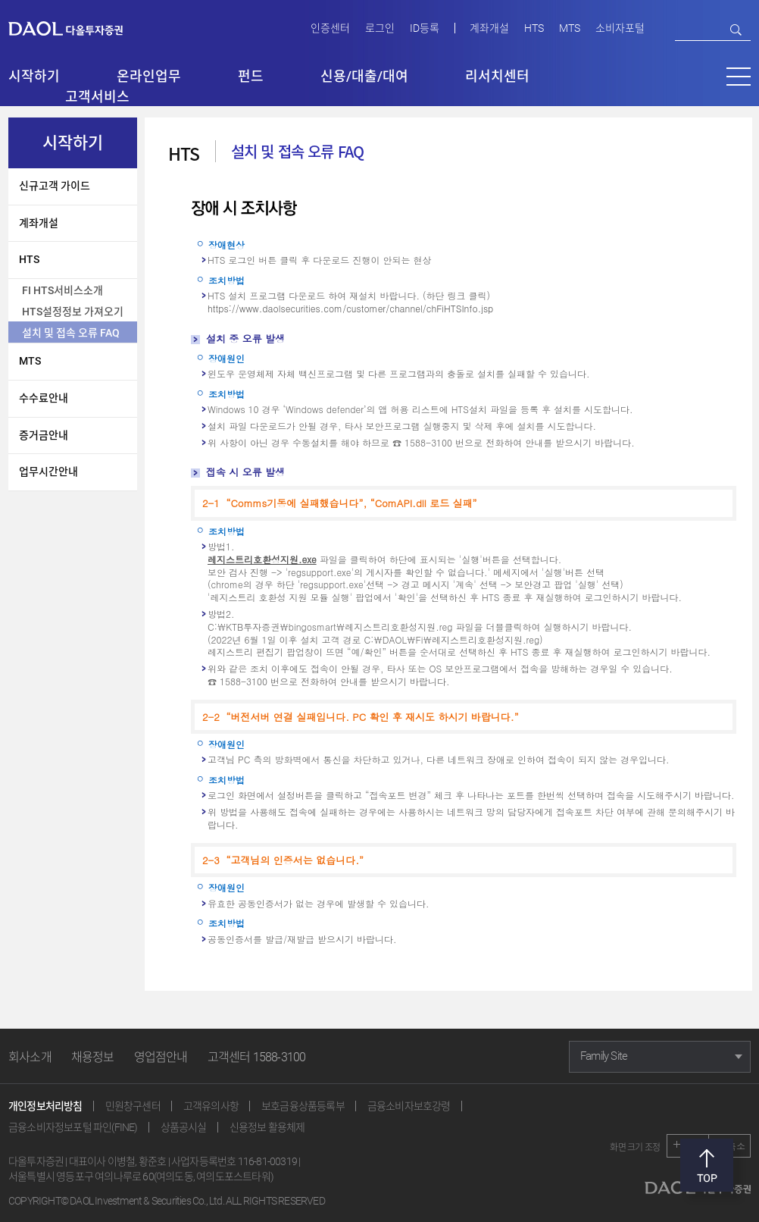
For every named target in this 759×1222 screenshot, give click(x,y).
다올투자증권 (76, 27)
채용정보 (92, 1057)
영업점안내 (161, 1057)
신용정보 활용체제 (267, 1127)
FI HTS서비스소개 (62, 290)
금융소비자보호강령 (409, 1106)
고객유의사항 (211, 1106)
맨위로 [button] (706, 1165)
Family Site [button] (603, 1056)
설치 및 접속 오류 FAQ (71, 333)
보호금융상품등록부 (303, 1106)
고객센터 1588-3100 (257, 1057)
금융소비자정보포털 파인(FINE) (73, 1127)
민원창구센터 (133, 1106)
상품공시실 (184, 1127)
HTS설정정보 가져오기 (72, 312)
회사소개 (30, 1057)
